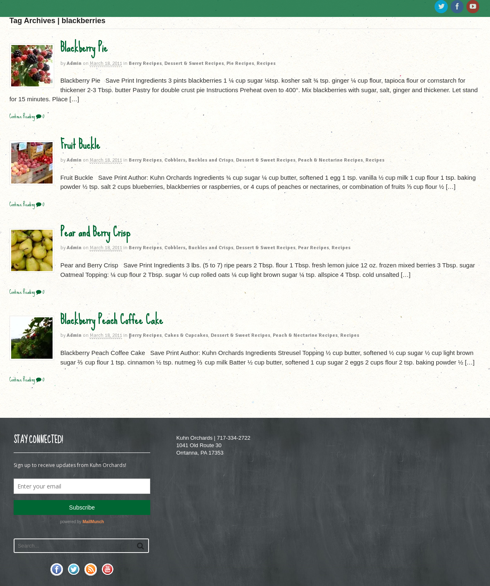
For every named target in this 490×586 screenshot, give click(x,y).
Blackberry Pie (84, 47)
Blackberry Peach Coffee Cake (111, 320)
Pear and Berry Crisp (95, 232)
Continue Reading (22, 116)
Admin (74, 63)
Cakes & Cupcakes (186, 335)
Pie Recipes (240, 63)
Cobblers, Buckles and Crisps (198, 160)
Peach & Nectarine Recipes (330, 160)
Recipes (266, 63)
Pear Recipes (313, 248)
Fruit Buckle (80, 144)
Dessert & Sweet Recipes (194, 63)
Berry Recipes (145, 63)
